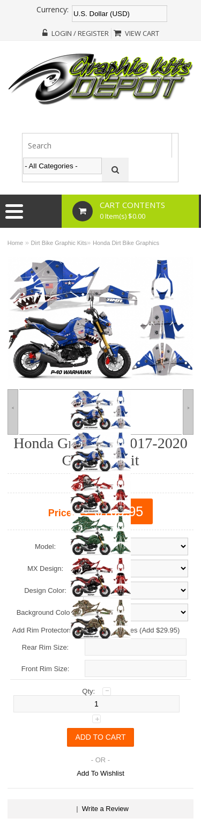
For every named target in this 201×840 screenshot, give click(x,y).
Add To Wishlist (100, 773)
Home (15, 243)
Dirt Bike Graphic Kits (59, 243)
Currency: (52, 9)
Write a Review (105, 809)
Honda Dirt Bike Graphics (126, 243)
